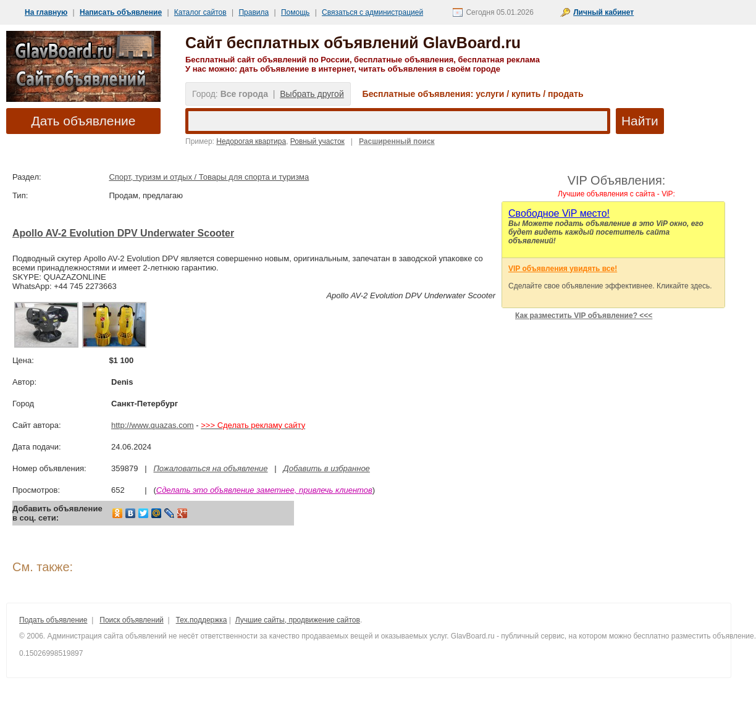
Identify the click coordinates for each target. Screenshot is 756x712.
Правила (253, 12)
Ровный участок (317, 141)
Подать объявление (53, 620)
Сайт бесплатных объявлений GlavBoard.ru (353, 42)
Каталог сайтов (200, 12)
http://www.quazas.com (152, 425)
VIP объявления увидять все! (562, 268)
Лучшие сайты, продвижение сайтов (297, 620)
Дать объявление (84, 121)
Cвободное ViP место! (559, 213)
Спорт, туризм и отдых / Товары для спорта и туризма (209, 177)
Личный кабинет (603, 12)
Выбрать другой (311, 94)
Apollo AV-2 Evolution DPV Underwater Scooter (123, 233)
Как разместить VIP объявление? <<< (583, 315)
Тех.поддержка (201, 620)
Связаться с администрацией (372, 12)
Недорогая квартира (251, 141)
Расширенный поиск (397, 141)
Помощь (295, 12)
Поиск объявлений (131, 620)
